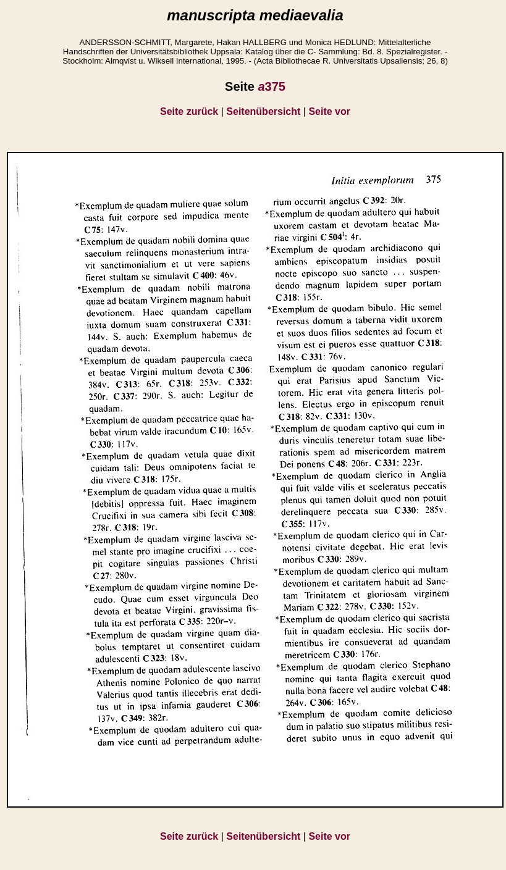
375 (271, 86)
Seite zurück (189, 111)
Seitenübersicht (263, 111)
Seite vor (329, 111)
